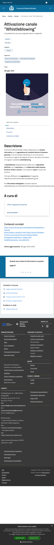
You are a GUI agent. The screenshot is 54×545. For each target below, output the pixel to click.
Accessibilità (5, 472)
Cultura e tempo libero (37, 339)
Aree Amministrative (10, 339)
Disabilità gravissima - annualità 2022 (16, 240)
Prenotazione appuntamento (38, 392)
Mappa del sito (6, 480)
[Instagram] (47, 326)
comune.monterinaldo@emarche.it (11, 410)
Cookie (4, 477)
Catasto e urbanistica (36, 350)
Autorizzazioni (8, 380)
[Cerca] (50, 8)
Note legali (7, 458)
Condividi (8, 39)
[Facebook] (42, 326)
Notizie (16, 16)
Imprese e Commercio (36, 345)
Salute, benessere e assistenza (13, 376)
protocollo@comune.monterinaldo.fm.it (13, 405)
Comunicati (33, 368)
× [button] (52, 525)
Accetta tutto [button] (20, 538)
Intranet (4, 483)
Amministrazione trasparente (13, 451)
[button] (27, 542)
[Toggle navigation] (3, 8)
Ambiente (7, 373)
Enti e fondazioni (9, 345)
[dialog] (27, 534)
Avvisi (32, 372)
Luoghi (32, 380)
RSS (3, 470)
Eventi (32, 383)
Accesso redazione (40, 475)
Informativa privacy (10, 454)
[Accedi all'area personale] (46, 2)
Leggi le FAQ (34, 398)
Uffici (5, 342)
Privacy (4, 475)
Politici (6, 349)
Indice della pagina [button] (12, 122)
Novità (10, 16)
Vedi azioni (9, 43)
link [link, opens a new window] (44, 534)
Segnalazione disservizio (37, 395)
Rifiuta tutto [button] (34, 538)
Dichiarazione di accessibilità (12, 461)
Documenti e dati (9, 355)
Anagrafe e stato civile (37, 336)
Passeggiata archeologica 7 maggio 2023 (18, 237)
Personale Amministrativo (12, 352)
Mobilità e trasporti (36, 356)
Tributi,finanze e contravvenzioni (14, 370)
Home (4, 16)
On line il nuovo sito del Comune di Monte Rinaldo (21, 235)
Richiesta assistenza (36, 401)
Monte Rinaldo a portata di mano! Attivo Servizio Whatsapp (24, 232)
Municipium (45, 472)
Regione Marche (7, 2)
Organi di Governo (9, 336)
